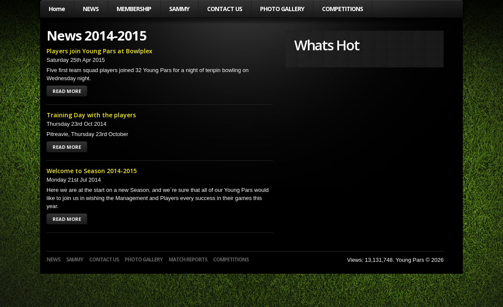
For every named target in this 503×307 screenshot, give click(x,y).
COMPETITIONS (342, 9)
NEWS (91, 9)
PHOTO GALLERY (282, 9)
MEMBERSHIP (134, 9)
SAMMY (179, 9)
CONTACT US (224, 9)
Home (57, 9)
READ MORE (67, 91)
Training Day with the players (91, 115)
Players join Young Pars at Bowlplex (99, 51)
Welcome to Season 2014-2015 (92, 171)
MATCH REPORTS (188, 259)
